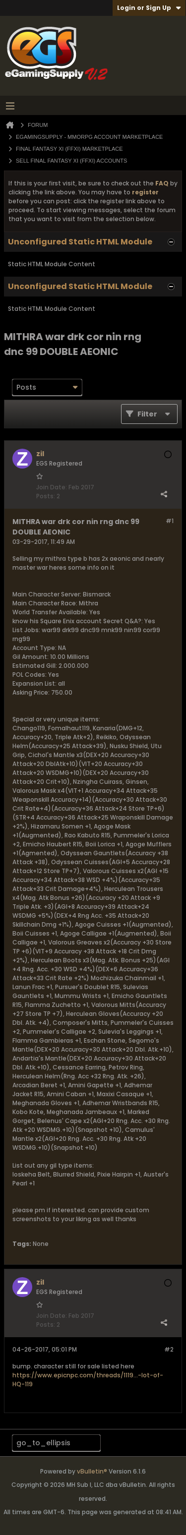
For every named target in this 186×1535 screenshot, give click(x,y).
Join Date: (51, 487)
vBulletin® (92, 1471)
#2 (169, 1349)
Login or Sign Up (149, 7)
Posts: (45, 496)
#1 (170, 521)
